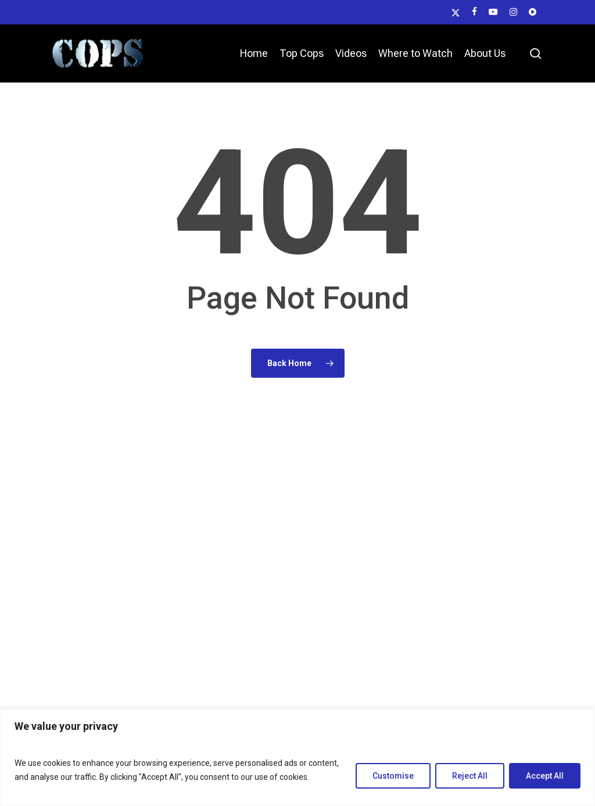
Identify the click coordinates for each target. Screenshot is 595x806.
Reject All (470, 775)
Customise (393, 775)
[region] (297, 757)
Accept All (545, 775)
